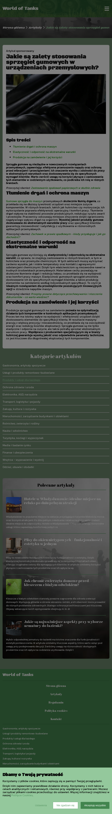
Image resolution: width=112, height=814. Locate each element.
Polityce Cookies (22, 795)
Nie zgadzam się (65, 805)
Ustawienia (41, 805)
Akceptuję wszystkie (95, 805)
